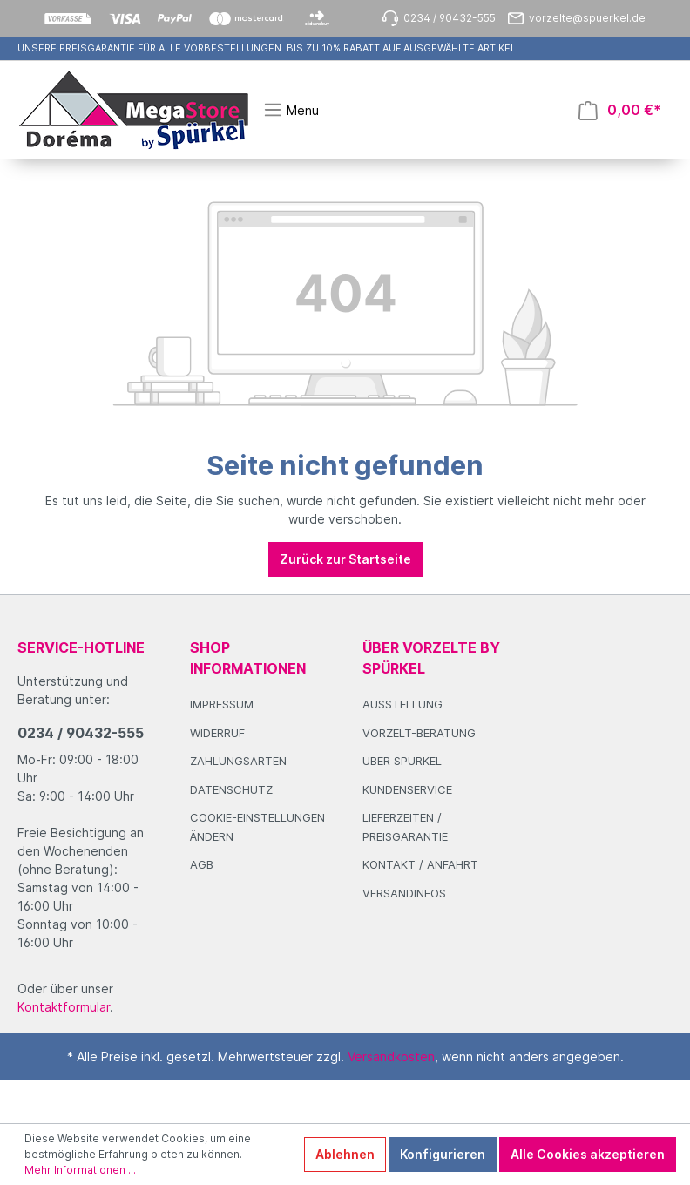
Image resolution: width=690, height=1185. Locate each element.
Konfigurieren (442, 1154)
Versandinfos (404, 893)
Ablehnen (345, 1154)
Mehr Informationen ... (80, 1169)
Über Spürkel (402, 761)
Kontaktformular (63, 1006)
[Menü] (291, 109)
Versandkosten (391, 1056)
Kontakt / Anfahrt (420, 864)
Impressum (222, 704)
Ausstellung (402, 704)
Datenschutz (231, 789)
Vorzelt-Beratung (419, 733)
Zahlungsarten (238, 761)
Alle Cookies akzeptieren (588, 1154)
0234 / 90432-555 (80, 732)
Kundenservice (407, 789)
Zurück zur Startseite (345, 559)
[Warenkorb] (620, 110)
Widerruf (217, 733)
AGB (201, 864)
